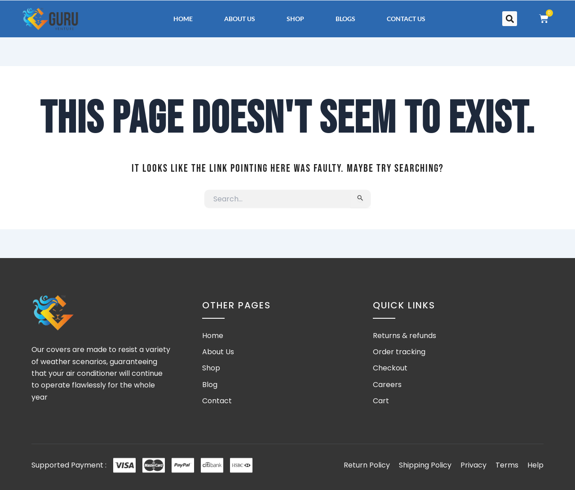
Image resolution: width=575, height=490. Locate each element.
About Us (239, 18)
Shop (295, 18)
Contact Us (406, 18)
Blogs (345, 18)
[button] (509, 18)
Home (183, 18)
